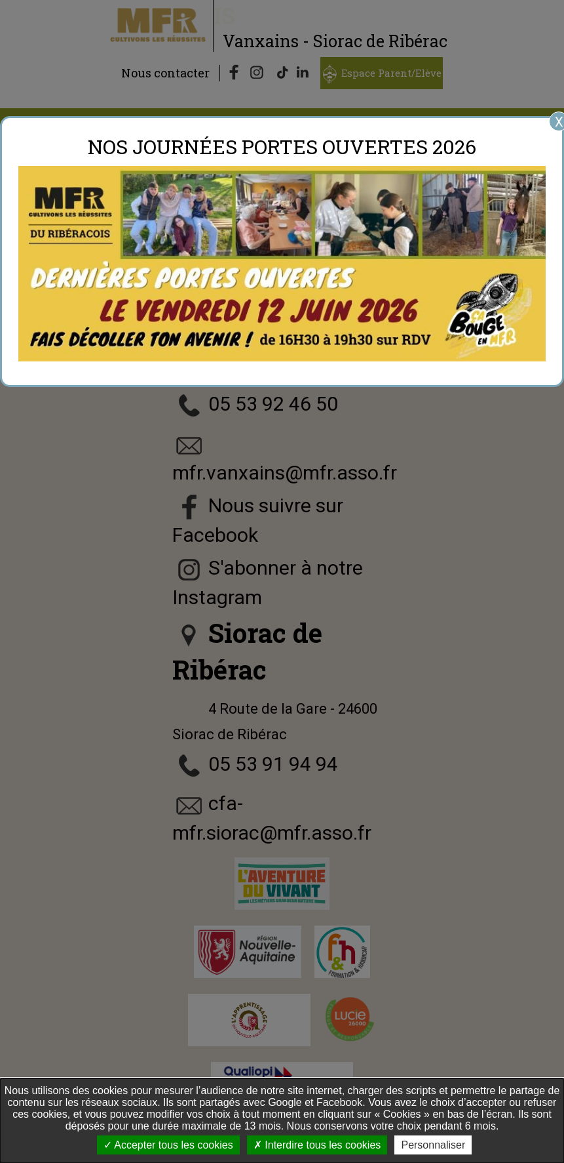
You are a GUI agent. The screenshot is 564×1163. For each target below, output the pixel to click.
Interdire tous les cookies (317, 1145)
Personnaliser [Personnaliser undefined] (433, 1145)
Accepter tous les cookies (168, 1145)
